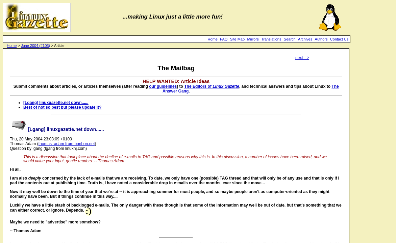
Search (290, 39)
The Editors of (211, 86)
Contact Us (339, 39)
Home (213, 39)
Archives (305, 39)
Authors (321, 39)
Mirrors (252, 39)
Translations (271, 39)
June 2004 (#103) (35, 46)
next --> (302, 57)
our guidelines (163, 86)
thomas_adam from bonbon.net (67, 143)
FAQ (223, 39)
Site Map (237, 39)
